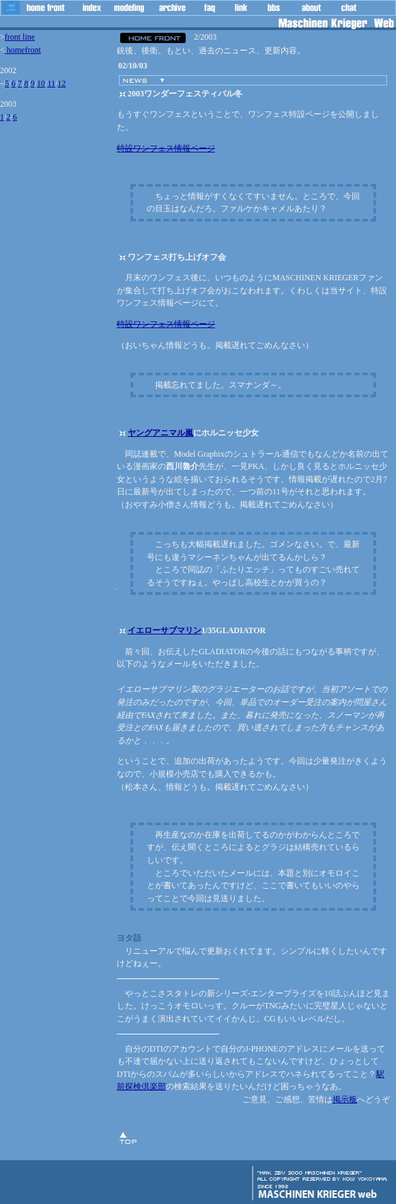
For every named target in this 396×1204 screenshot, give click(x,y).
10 (41, 83)
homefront (23, 50)
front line (20, 37)
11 (51, 83)
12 (61, 83)
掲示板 (345, 1099)
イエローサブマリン (164, 630)
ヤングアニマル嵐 (160, 433)
